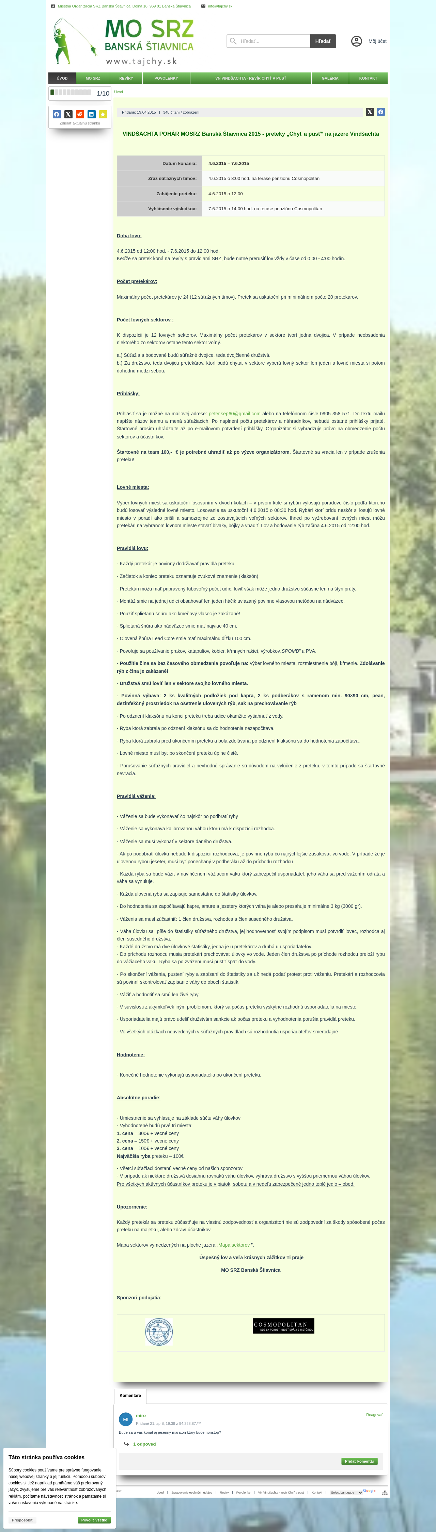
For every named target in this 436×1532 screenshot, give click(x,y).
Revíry (224, 1492)
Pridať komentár (359, 1462)
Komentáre (130, 1395)
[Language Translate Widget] (346, 1493)
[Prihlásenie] (368, 41)
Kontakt (317, 1492)
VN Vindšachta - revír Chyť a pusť (281, 1492)
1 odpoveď (145, 1444)
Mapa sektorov (234, 1245)
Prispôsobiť (22, 1520)
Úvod (160, 1492)
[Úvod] (131, 41)
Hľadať (323, 41)
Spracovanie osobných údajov (191, 1492)
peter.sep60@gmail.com (235, 413)
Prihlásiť (116, 1491)
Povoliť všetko (94, 1520)
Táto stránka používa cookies (46, 1457)
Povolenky (243, 1492)
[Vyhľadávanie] (268, 41)
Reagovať (375, 1415)
